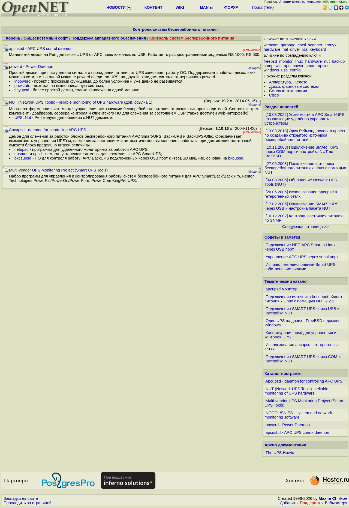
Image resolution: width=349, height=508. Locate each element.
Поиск (257, 7)
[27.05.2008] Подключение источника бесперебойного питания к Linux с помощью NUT (305, 168)
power (298, 66)
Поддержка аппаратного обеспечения (108, 38)
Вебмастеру (336, 503)
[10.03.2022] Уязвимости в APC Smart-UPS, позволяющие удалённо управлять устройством (304, 118)
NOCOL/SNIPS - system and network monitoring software (298, 415)
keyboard (318, 49)
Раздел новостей (281, 107)
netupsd (21, 149)
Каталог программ (282, 373)
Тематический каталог (286, 281)
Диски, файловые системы (294, 86)
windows (271, 70)
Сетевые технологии (288, 91)
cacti (302, 45)
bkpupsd (235, 158)
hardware (272, 49)
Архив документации (285, 445)
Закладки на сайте (21, 498)
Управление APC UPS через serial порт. (302, 257)
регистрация (311, 1)
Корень (13, 38)
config (295, 70)
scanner (315, 45)
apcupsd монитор (281, 289)
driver (295, 49)
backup (338, 61)
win (279, 66)
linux (299, 61)
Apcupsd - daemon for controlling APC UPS (47, 130)
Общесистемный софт (45, 38)
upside (324, 66)
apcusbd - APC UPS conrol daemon (41, 48)
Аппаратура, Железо (288, 82)
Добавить (289, 503)
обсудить (254, 68)
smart (311, 66)
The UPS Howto (280, 452)
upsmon (21, 154)
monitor (286, 61)
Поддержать (311, 503)
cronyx (330, 45)
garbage (288, 45)
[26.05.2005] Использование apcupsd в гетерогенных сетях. (300, 194)
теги (268, 7)
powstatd (22, 85)
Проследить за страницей (28, 503)
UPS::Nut (22, 117)
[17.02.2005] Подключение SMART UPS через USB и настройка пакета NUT (301, 206)
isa (305, 49)
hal (285, 49)
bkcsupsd (22, 158)
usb (284, 70)
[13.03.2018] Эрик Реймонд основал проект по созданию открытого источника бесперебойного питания (304, 135)
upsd (37, 154)
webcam (271, 45)
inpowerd (22, 81)
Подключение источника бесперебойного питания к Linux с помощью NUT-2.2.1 (303, 298)
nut (327, 61)
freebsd (270, 61)
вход (296, 1)
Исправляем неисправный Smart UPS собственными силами (299, 266)
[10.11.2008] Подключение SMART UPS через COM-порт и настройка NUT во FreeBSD (301, 151)
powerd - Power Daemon (31, 66)
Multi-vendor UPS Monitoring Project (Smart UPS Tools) (58, 170)
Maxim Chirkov (333, 498)
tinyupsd (21, 90)
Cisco (274, 95)
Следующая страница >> (305, 226)
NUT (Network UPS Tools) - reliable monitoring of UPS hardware (66, 102)
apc (287, 66)
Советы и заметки (282, 237)
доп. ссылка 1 (138, 102)
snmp (268, 66)
